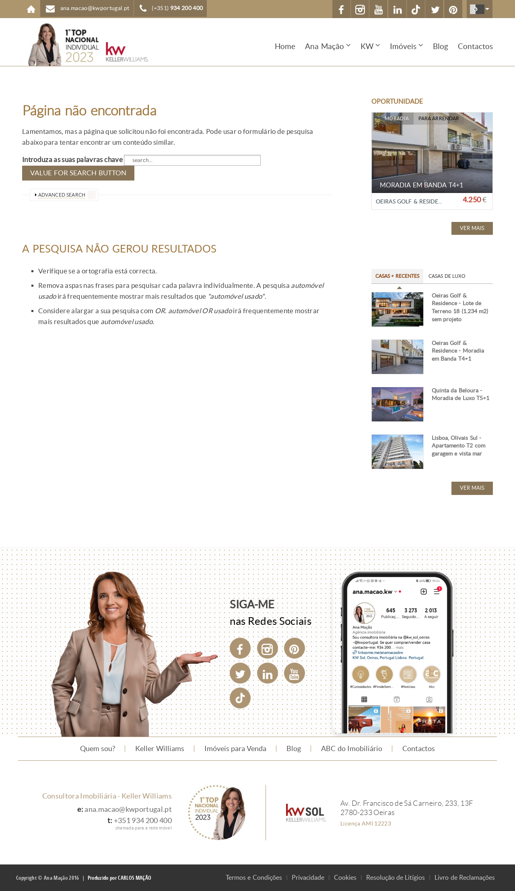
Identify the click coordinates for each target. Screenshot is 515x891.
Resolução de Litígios (395, 877)
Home (31, 9)
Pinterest (453, 10)
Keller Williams (159, 749)
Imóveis (403, 46)
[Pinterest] (294, 648)
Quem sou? (97, 749)
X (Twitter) (435, 10)
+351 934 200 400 (143, 821)
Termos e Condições (254, 877)
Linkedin (397, 10)
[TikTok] (416, 9)
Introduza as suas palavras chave (73, 159)
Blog (440, 46)
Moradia (397, 118)
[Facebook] (240, 648)
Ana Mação (324, 46)
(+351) (177, 8)
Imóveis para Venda (235, 749)
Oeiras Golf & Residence (413, 202)
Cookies (345, 877)
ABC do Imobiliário (351, 749)
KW (366, 46)
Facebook (341, 10)
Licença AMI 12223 (365, 823)
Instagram (360, 10)
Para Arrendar (438, 118)
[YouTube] (294, 673)
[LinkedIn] (267, 673)
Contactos (475, 46)
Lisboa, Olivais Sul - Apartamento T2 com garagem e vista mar (458, 446)
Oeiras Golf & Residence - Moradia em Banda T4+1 (458, 351)
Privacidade (308, 877)
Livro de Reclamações (465, 877)
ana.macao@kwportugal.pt (95, 8)
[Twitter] (240, 673)
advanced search (62, 194)
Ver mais (472, 228)
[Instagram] (267, 648)
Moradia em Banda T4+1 (421, 185)
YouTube (379, 10)
